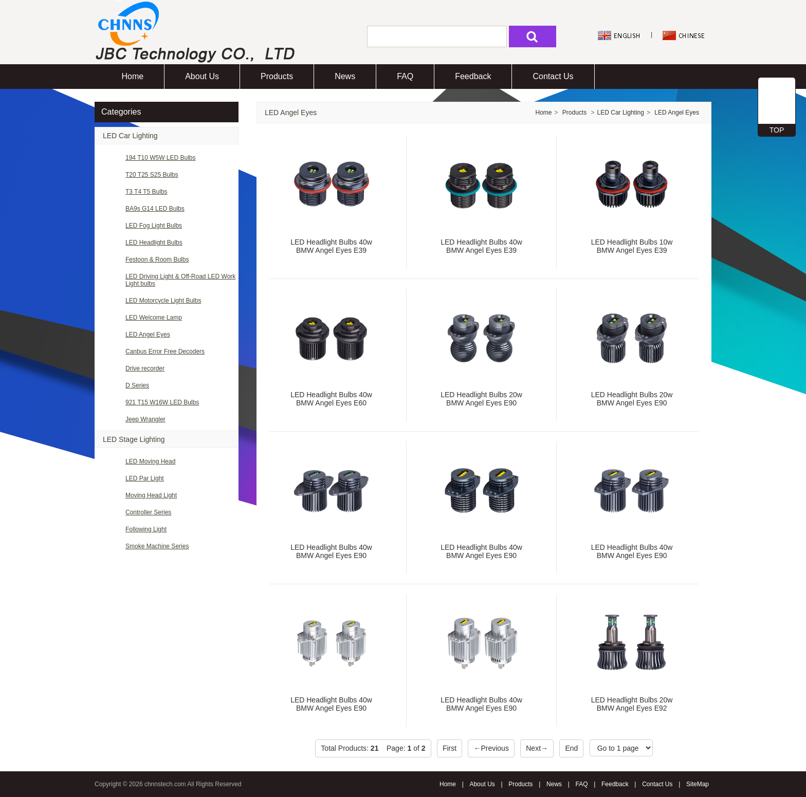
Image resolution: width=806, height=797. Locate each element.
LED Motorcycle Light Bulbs (163, 300)
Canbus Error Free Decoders (165, 351)
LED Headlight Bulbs (153, 242)
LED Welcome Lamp (153, 317)
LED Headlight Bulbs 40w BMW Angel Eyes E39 (331, 246)
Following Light (146, 529)
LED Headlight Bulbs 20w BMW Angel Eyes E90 (481, 399)
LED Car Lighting (130, 136)
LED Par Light (144, 478)
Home (133, 76)
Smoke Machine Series (157, 546)
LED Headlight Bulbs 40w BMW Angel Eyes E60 (331, 399)
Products (277, 76)
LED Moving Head (150, 461)
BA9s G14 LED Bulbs (155, 208)
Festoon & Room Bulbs (157, 259)
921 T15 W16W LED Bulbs (162, 402)
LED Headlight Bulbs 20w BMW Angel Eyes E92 (632, 704)
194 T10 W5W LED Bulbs (160, 157)
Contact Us (553, 76)
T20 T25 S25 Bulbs (151, 174)
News (345, 76)
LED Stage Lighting (134, 439)
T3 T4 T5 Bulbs (146, 191)
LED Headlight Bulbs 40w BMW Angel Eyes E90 (331, 551)
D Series (137, 385)
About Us (202, 76)
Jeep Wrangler (145, 419)
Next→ (537, 748)
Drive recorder (144, 368)
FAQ (405, 76)
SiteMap (697, 784)
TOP (777, 130)
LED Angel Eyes (147, 334)
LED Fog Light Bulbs (153, 225)
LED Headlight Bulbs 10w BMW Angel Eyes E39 (632, 246)
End (571, 748)
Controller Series (148, 512)
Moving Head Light (151, 495)
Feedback (473, 76)
